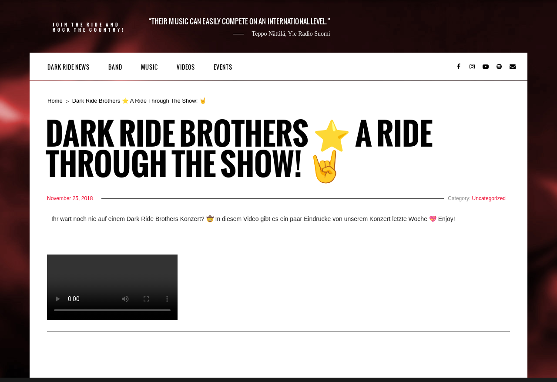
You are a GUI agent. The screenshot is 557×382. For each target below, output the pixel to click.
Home (55, 100)
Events (223, 67)
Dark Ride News (68, 67)
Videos (186, 67)
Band (115, 67)
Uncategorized (489, 198)
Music (149, 67)
